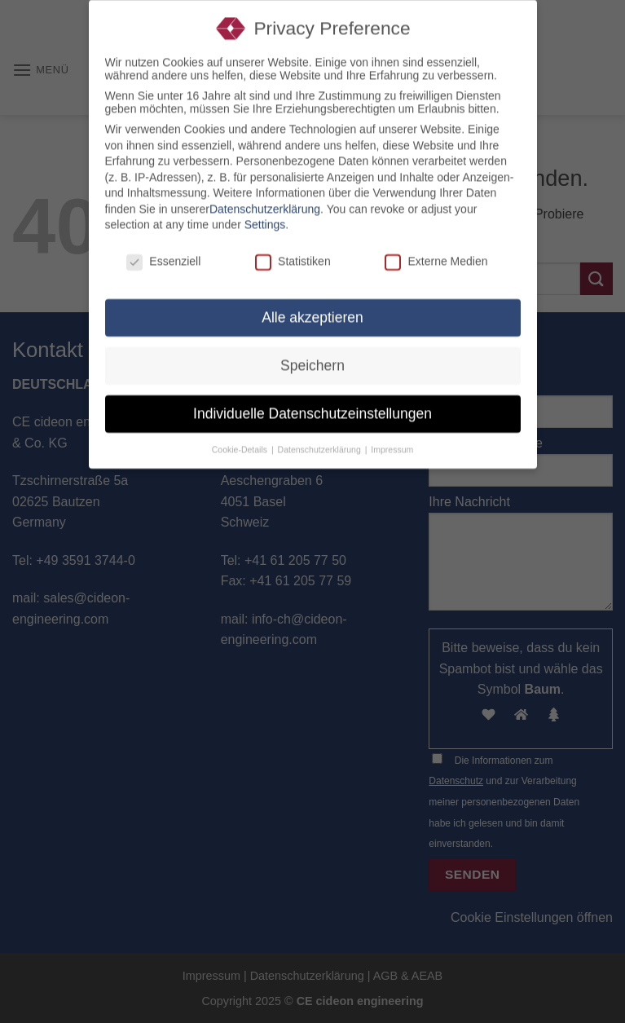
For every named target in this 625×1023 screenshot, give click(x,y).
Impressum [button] (392, 443)
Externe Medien (436, 255)
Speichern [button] (312, 359)
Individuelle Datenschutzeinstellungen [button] (312, 407)
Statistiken (293, 255)
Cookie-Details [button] (241, 443)
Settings (265, 218)
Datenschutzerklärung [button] (320, 443)
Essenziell (163, 255)
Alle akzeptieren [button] (312, 310)
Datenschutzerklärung (264, 202)
